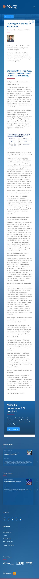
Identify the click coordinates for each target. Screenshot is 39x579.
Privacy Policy (8, 542)
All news (8, 17)
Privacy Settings (8, 545)
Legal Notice (7, 532)
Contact (6, 535)
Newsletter (7, 539)
